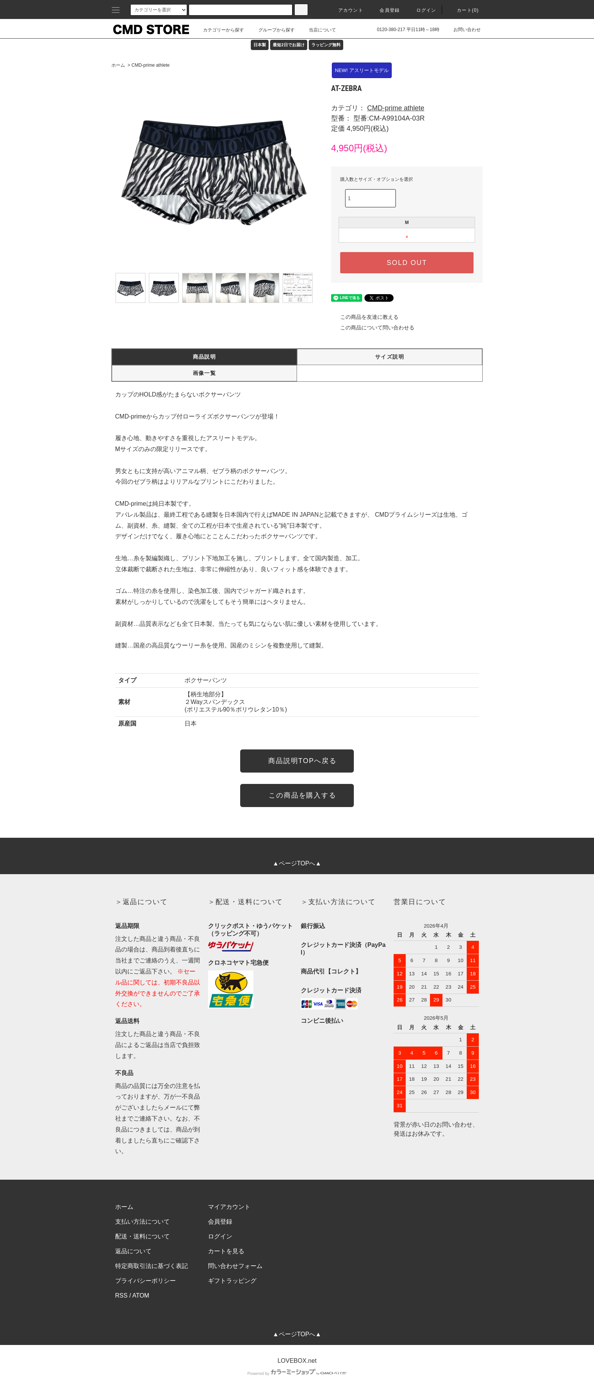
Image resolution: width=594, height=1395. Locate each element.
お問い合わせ (462, 29)
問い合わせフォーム (235, 1266)
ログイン (421, 10)
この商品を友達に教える (365, 317)
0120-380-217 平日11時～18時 (403, 29)
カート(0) (463, 10)
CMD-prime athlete (150, 65)
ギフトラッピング (232, 1280)
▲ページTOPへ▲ (297, 863)
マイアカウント (229, 1207)
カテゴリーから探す (219, 30)
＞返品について (141, 902)
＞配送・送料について (245, 902)
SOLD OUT (407, 262)
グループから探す (272, 30)
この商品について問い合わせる (372, 327)
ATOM (140, 1295)
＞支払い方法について (338, 902)
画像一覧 (204, 373)
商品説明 (204, 357)
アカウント (346, 10)
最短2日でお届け (288, 44)
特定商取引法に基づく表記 (151, 1266)
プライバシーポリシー (145, 1280)
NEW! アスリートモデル (362, 70)
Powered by (297, 1373)
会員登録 (385, 10)
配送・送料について (142, 1236)
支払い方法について (142, 1221)
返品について (133, 1251)
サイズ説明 (389, 357)
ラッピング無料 (326, 44)
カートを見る (226, 1251)
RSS (121, 1295)
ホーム (118, 65)
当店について (318, 30)
